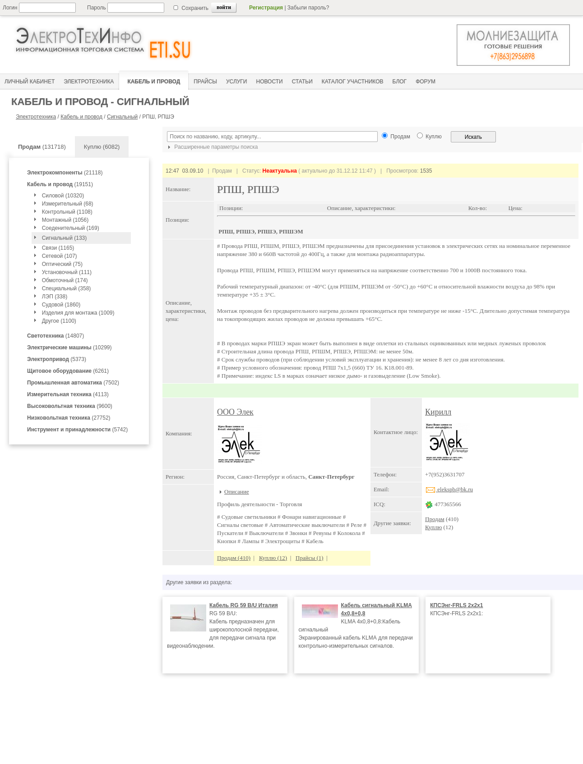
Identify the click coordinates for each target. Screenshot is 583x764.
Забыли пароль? (308, 8)
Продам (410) (233, 557)
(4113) (68, 394)
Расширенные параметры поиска (212, 147)
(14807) (55, 336)
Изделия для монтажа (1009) (78, 313)
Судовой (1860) (61, 305)
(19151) (60, 184)
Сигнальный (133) (64, 238)
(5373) (56, 359)
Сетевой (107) (59, 256)
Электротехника (36, 117)
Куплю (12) (273, 557)
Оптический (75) (62, 264)
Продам (434, 519)
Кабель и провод (81, 117)
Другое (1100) (59, 321)
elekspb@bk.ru (449, 489)
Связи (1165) (58, 248)
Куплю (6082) (102, 146)
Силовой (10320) (63, 195)
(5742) (77, 429)
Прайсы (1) (310, 557)
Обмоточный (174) (65, 280)
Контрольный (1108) (67, 212)
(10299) (69, 347)
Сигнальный (122, 117)
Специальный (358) (66, 288)
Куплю (433, 527)
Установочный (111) (67, 272)
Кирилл (438, 411)
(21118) (64, 172)
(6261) (68, 371)
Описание (236, 491)
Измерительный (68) (67, 204)
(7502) (73, 383)
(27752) (69, 418)
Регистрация (266, 8)
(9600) (69, 406)
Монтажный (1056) (65, 220)
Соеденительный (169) (70, 228)
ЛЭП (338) (54, 296)
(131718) (42, 146)
